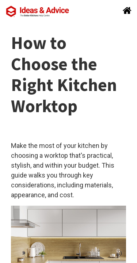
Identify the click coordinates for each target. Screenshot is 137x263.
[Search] (125, 11)
